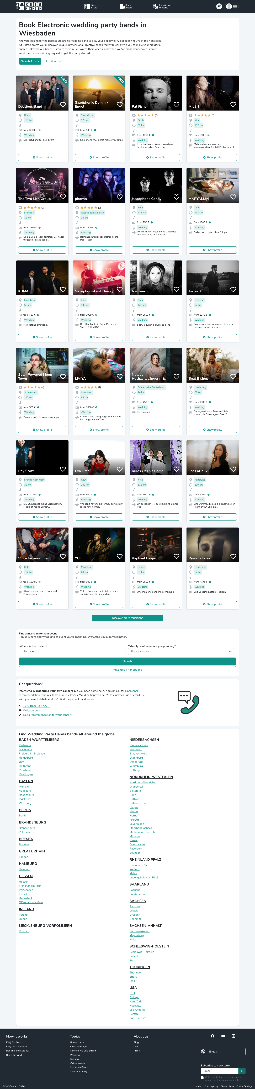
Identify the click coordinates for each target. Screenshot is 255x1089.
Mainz (133, 873)
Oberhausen (137, 844)
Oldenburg (136, 758)
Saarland (135, 890)
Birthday (74, 1059)
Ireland (23, 915)
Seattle (134, 1014)
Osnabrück (136, 762)
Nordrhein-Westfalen (143, 782)
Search (127, 661)
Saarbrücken (137, 894)
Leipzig (134, 911)
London (23, 857)
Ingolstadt (25, 799)
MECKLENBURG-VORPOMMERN (45, 925)
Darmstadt (25, 898)
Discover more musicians (127, 618)
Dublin (23, 919)
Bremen (24, 844)
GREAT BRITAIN (32, 851)
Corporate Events (79, 1067)
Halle (133, 939)
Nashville (135, 1006)
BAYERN (26, 781)
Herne (133, 815)
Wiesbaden (26, 890)
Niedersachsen (139, 745)
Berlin (22, 815)
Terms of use (227, 1086)
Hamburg (24, 869)
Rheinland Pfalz (139, 865)
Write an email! (32, 710)
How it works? (53, 61)
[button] (232, 6)
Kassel (23, 894)
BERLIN (25, 810)
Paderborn (136, 849)
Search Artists (30, 61)
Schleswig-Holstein (142, 952)
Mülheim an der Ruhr (143, 832)
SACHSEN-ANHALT (146, 925)
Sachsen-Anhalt (140, 931)
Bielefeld (135, 791)
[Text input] (219, 1071)
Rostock (24, 931)
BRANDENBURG (32, 822)
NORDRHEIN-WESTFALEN (151, 777)
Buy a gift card (14, 1055)
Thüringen (136, 973)
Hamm (134, 811)
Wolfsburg (136, 766)
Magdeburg (137, 935)
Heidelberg (26, 758)
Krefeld (134, 820)
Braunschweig (138, 753)
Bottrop (134, 799)
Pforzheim (25, 770)
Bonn (133, 795)
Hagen (134, 807)
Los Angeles (137, 1010)
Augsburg (25, 791)
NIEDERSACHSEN (144, 739)
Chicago (134, 997)
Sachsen (135, 906)
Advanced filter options (127, 670)
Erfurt (133, 977)
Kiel (132, 960)
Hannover (136, 749)
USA (133, 987)
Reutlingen (26, 774)
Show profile (44, 157)
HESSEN (26, 876)
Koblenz (135, 869)
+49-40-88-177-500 (36, 706)
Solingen (135, 853)
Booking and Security (17, 1050)
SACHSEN (138, 901)
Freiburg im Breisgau (32, 753)
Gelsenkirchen (138, 803)
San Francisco (138, 1018)
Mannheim (25, 749)
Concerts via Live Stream (83, 1050)
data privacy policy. (231, 1080)
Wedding (75, 1055)
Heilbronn (25, 766)
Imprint (198, 1086)
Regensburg (26, 795)
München (24, 787)
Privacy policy (211, 1086)
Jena (132, 981)
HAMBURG (28, 863)
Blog (136, 1042)
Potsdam (24, 832)
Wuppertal (136, 787)
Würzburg (25, 803)
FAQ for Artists (14, 1042)
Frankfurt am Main (30, 886)
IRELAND (26, 909)
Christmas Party (78, 1071)
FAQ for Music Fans (17, 1046)
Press (137, 1050)
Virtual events (77, 1063)
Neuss (133, 840)
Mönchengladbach (141, 828)
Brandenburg (27, 828)
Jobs (136, 1046)
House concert (78, 1042)
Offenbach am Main (31, 902)
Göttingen (136, 770)
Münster (135, 836)
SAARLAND (139, 884)
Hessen (23, 882)
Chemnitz (135, 919)
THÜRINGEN (140, 967)
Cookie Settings (244, 1086)
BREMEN (26, 839)
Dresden (135, 915)
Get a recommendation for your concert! (47, 715)
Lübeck (134, 956)
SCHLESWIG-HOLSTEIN (149, 946)
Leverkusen (137, 824)
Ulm (21, 762)
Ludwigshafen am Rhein (144, 877)
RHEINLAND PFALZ (145, 859)
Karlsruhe (25, 745)
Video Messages (79, 1046)
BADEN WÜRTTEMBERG (39, 739)
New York (136, 1001)
